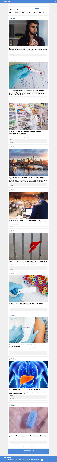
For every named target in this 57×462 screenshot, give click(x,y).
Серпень (17, 14)
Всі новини (12, 5)
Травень (35, 12)
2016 (43, 8)
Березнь (23, 12)
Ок (42, 460)
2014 (14, 9)
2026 (11, 8)
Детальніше (46, 460)
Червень (41, 12)
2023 (21, 8)
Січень (11, 12)
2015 (11, 9)
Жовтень (29, 14)
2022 (24, 8)
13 (31, 446)
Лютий (17, 12)
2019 (34, 8)
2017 (40, 8)
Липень (11, 14)
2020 (30, 8)
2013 (17, 9)
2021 (27, 8)
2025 (14, 8)
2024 (17, 8)
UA (55, 1)
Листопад (35, 14)
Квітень (29, 12)
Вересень (23, 14)
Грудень (41, 14)
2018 (37, 8)
